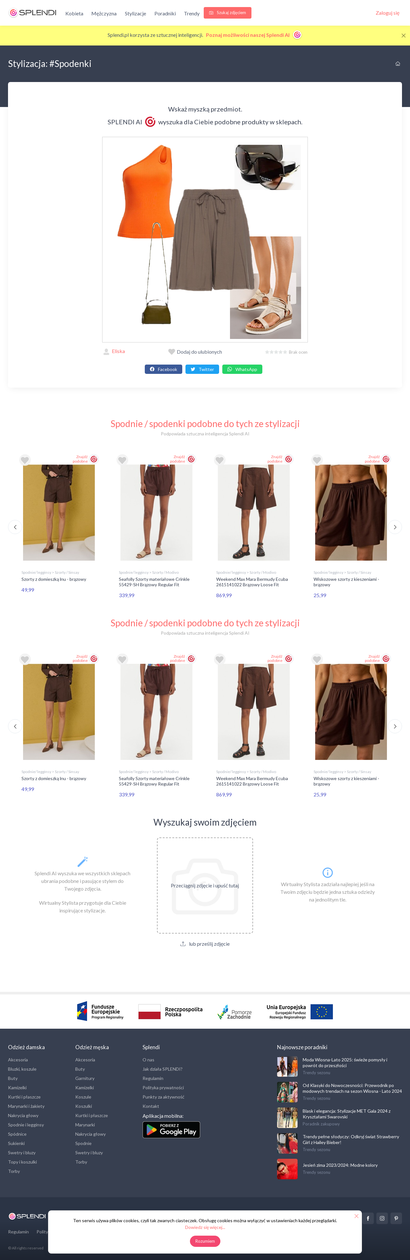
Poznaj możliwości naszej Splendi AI (254, 35)
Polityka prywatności (163, 1086)
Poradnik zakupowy (321, 1122)
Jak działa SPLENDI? (163, 1067)
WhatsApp (242, 369)
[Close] (403, 35)
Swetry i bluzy (22, 1151)
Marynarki (85, 1123)
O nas (148, 1058)
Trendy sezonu (316, 1071)
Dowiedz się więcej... (205, 1227)
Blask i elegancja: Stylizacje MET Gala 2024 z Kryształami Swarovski (346, 1112)
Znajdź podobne (80, 458)
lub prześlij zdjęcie (205, 942)
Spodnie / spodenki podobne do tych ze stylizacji (205, 423)
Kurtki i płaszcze (24, 1095)
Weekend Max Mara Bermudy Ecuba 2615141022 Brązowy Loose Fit (252, 581)
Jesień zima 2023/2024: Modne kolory (340, 1163)
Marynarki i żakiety (26, 1105)
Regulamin (153, 1077)
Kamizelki (17, 1086)
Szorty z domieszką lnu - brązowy (53, 579)
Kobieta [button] (74, 13)
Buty (13, 1077)
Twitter (202, 369)
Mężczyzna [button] (104, 13)
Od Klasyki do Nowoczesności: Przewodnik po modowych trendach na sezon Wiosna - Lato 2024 (352, 1086)
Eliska (113, 351)
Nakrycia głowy (23, 1114)
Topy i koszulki (22, 1160)
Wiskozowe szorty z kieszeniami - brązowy (346, 581)
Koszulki (83, 1105)
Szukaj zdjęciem (227, 12)
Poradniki (165, 13)
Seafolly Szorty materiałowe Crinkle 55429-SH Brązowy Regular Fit (154, 581)
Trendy (192, 13)
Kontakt (151, 1105)
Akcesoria (18, 1058)
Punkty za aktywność (163, 1095)
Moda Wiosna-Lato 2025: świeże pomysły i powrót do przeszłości (345, 1061)
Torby (14, 1170)
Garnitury (84, 1077)
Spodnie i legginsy (26, 1123)
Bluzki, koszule (22, 1067)
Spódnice (17, 1132)
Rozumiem (205, 1241)
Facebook (163, 369)
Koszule (83, 1095)
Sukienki (16, 1142)
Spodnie (83, 1142)
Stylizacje (135, 13)
